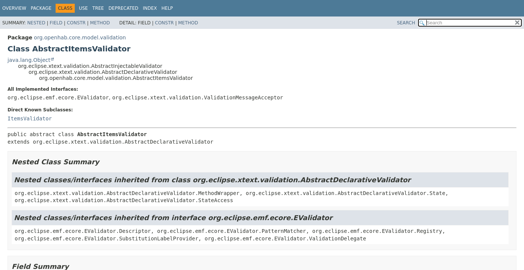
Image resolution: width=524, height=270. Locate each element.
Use (83, 8)
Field (56, 23)
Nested (36, 23)
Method (100, 23)
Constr (76, 23)
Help (167, 8)
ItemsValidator (30, 119)
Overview (14, 8)
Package (41, 8)
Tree (98, 8)
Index (150, 8)
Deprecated (124, 8)
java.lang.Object (29, 60)
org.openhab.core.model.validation (80, 37)
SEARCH (406, 23)
